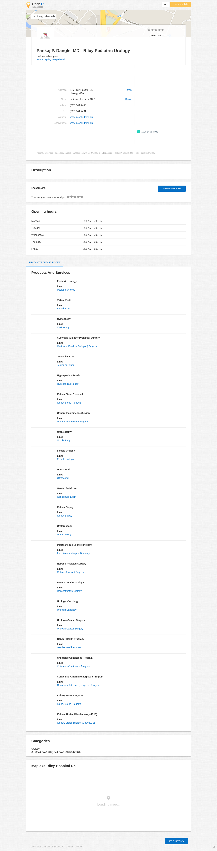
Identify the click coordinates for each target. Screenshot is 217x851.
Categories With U (81, 153)
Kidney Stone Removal (69, 402)
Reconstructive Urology (69, 591)
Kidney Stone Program (69, 704)
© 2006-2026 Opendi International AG (47, 847)
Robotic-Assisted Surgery (70, 572)
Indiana (39, 153)
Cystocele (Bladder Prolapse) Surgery (77, 346)
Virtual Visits (63, 308)
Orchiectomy (64, 440)
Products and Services (44, 262)
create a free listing (180, 4)
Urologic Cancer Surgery (70, 628)
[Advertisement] (83, 136)
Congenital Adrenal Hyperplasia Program (78, 685)
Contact (69, 847)
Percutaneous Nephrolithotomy (73, 553)
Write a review (172, 188)
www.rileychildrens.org (81, 117)
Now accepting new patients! (51, 59)
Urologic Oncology (66, 609)
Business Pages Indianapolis (58, 153)
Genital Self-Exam (66, 496)
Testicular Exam (65, 365)
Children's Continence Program (73, 666)
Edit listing (176, 841)
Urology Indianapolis (44, 16)
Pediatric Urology (66, 289)
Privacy (78, 847)
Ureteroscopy (64, 534)
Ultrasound (63, 478)
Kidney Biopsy (64, 515)
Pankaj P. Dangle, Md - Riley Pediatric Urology (134, 153)
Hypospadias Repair (67, 384)
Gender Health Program (69, 647)
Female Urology (65, 459)
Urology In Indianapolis (101, 153)
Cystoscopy (63, 327)
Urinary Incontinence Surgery (72, 421)
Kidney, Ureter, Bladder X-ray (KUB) (76, 722)
